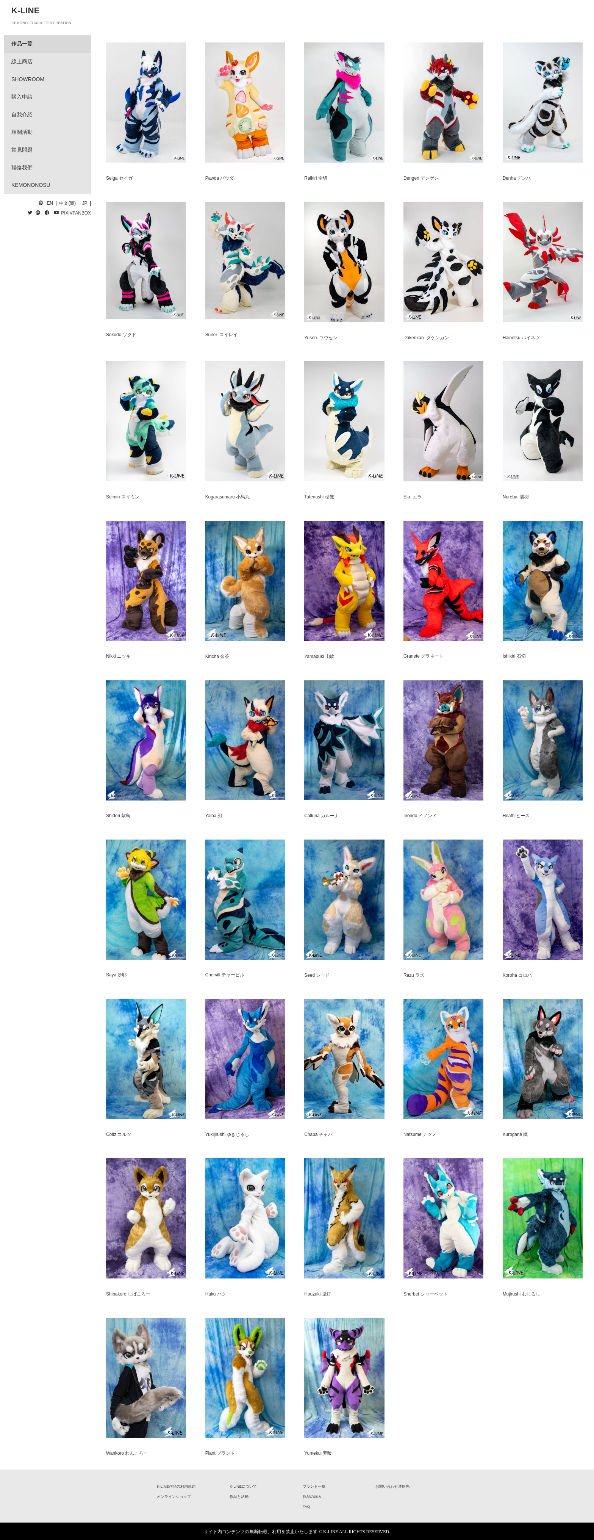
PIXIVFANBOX (76, 213)
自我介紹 (22, 114)
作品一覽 (22, 44)
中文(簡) (67, 203)
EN (50, 203)
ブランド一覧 (314, 1486)
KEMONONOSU (30, 185)
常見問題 (22, 150)
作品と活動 (239, 1497)
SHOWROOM (27, 79)
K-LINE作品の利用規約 (176, 1486)
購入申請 (22, 97)
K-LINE (25, 10)
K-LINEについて (243, 1486)
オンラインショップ (174, 1497)
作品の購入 (312, 1497)
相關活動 (22, 132)
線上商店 (22, 61)
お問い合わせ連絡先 (392, 1486)
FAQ (306, 1506)
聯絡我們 (22, 167)
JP (85, 203)
